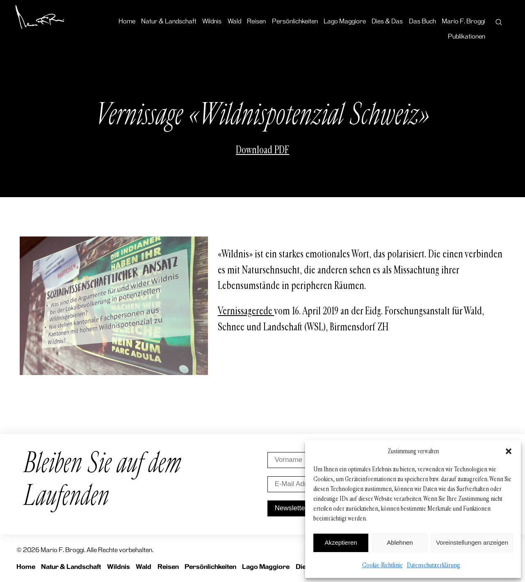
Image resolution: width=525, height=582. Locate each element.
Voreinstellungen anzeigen (472, 542)
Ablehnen (400, 542)
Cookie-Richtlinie (382, 565)
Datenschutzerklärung (433, 565)
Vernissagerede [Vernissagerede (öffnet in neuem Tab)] (246, 311)
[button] (508, 451)
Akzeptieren (340, 542)
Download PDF (262, 150)
